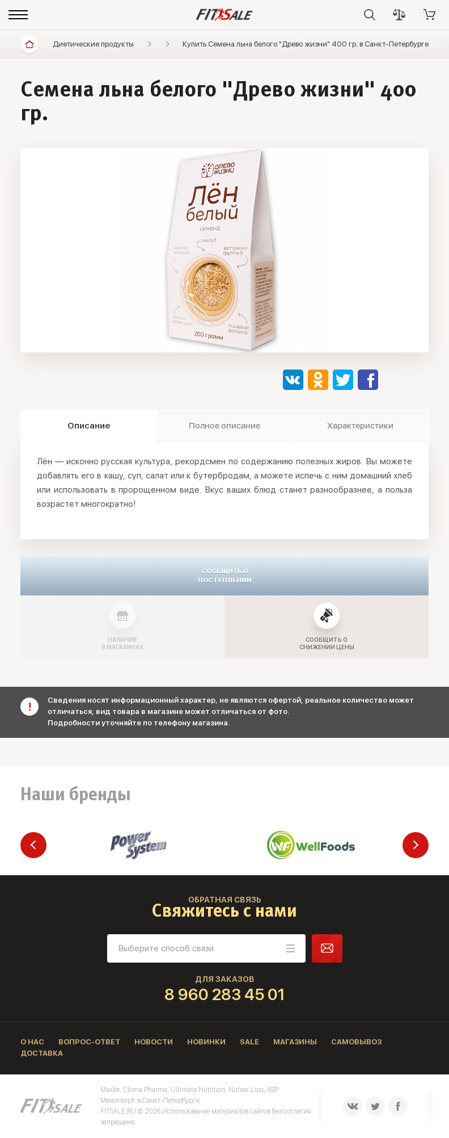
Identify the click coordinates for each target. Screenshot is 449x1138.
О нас (32, 1042)
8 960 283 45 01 (224, 994)
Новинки (206, 1042)
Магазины (295, 1042)
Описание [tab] (88, 426)
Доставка (41, 1053)
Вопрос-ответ (89, 1042)
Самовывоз (356, 1042)
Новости (153, 1042)
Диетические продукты (93, 44)
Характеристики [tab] (360, 426)
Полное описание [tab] (224, 426)
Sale (249, 1042)
